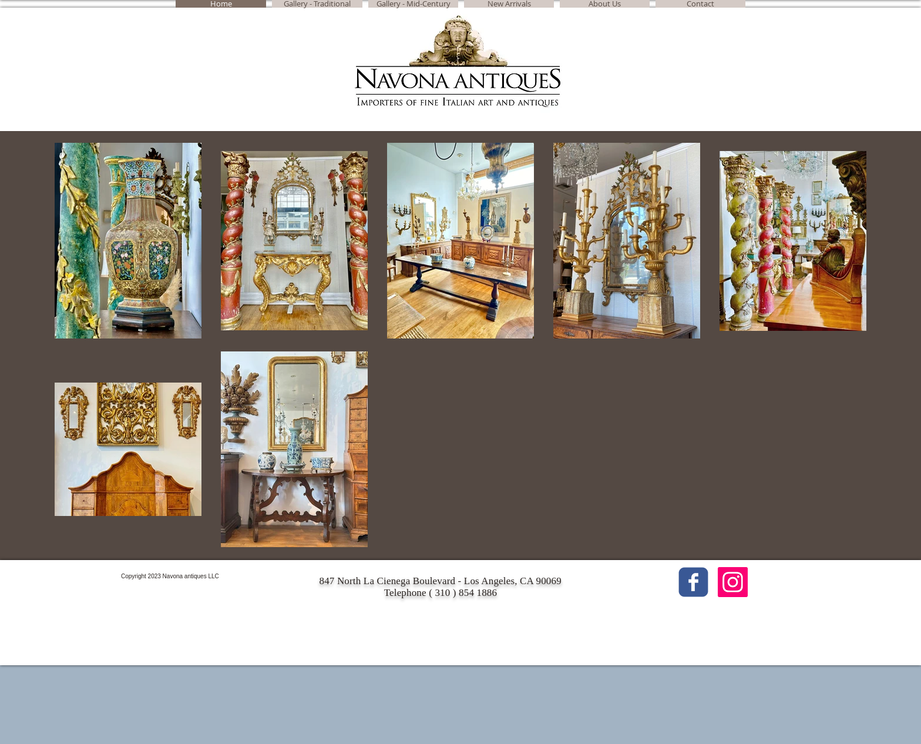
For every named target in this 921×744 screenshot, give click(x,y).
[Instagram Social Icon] (733, 582)
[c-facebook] (693, 582)
